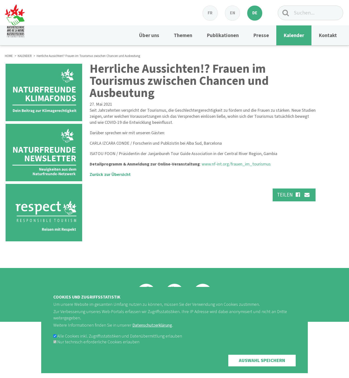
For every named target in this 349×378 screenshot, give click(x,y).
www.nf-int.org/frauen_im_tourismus (236, 164)
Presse (261, 35)
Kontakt (328, 35)
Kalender (294, 35)
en (232, 13)
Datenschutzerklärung (152, 325)
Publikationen (223, 35)
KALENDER (25, 56)
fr (210, 13)
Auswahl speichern (262, 360)
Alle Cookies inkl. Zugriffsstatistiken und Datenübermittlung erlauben (119, 336)
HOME (9, 56)
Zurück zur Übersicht (110, 175)
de (254, 13)
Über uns (149, 35)
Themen (183, 35)
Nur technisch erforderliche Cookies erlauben (98, 342)
